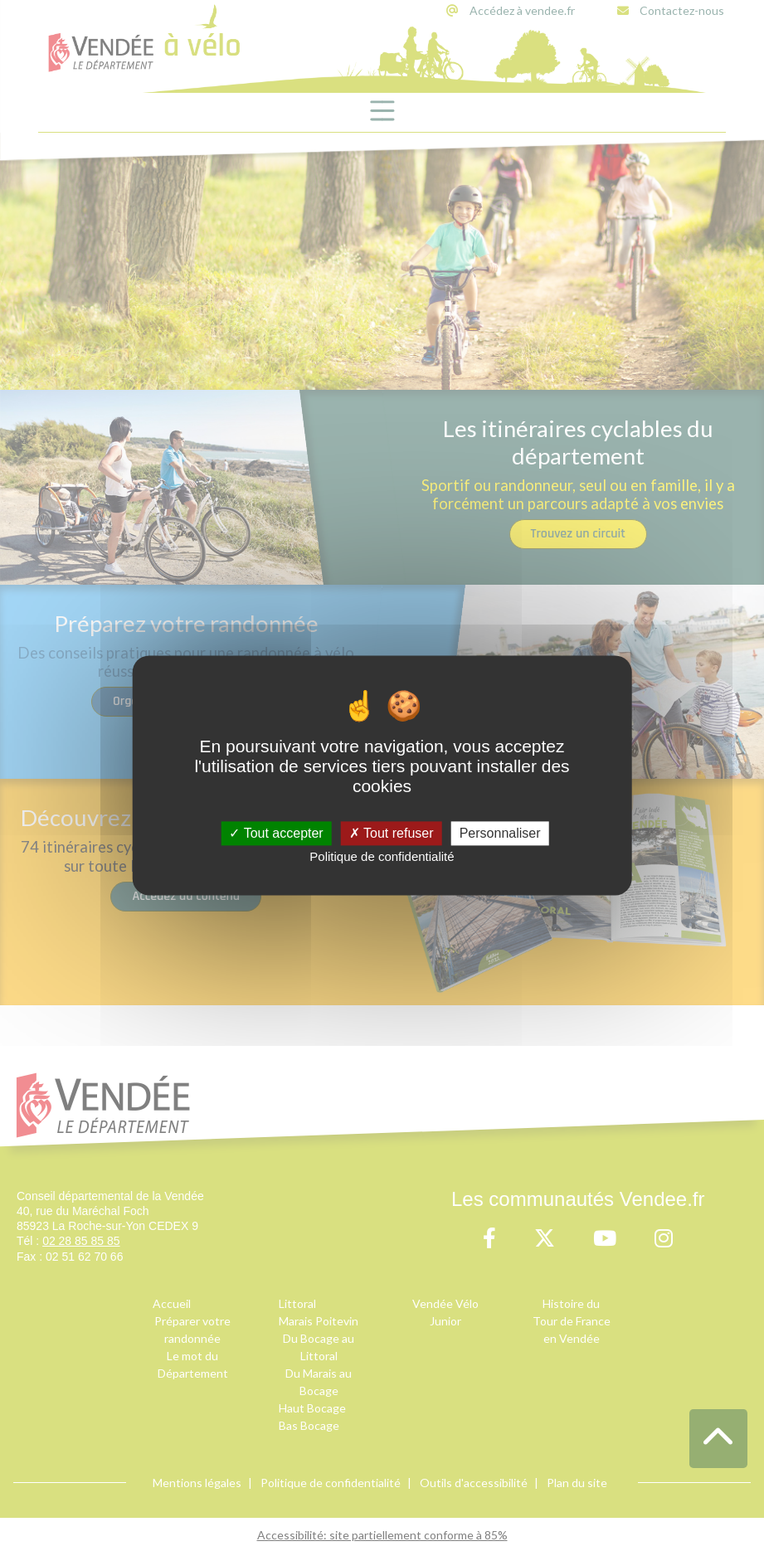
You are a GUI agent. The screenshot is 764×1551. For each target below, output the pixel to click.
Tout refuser (391, 833)
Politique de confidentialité (381, 856)
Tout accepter (276, 833)
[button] (718, 1438)
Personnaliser (500, 833)
